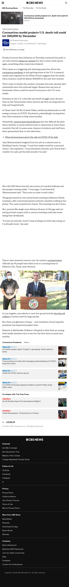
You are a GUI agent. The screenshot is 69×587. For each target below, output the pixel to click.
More (27, 342)
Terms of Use (7, 504)
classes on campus (26, 61)
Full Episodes (28, 8)
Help (4, 557)
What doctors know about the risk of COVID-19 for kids (31, 137)
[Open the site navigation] (13, 3)
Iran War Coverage (9, 448)
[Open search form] (66, 3)
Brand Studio (7, 530)
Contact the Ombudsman (12, 564)
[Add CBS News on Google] (13, 50)
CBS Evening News (10, 8)
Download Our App (10, 527)
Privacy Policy (7, 493)
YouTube (5, 470)
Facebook (6, 474)
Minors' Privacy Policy (11, 508)
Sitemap (5, 534)
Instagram (6, 478)
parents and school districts (27, 121)
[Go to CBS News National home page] (34, 3)
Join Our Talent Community (13, 553)
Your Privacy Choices (10, 500)
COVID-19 (10, 422)
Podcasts (5, 523)
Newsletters (7, 519)
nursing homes (55, 260)
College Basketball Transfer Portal (15, 459)
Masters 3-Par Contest (11, 456)
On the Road (41, 8)
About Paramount (9, 545)
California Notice (9, 497)
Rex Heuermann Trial (10, 452)
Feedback (6, 561)
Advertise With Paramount (12, 549)
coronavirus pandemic (12, 72)
